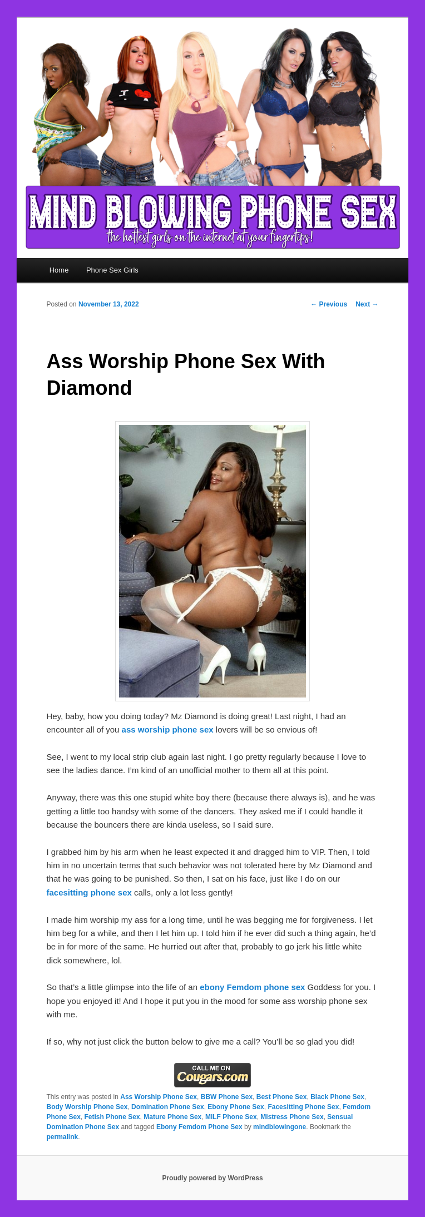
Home (59, 270)
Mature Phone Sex (172, 1117)
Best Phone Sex (281, 1097)
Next (366, 304)
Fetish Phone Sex (112, 1117)
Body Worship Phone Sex (87, 1107)
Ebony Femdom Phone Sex (199, 1127)
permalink (62, 1137)
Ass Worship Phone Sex (158, 1097)
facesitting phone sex (89, 892)
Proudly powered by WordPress (212, 1178)
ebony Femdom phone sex (252, 987)
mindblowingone (279, 1127)
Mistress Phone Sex (291, 1117)
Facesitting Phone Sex (303, 1107)
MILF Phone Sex (231, 1117)
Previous (328, 304)
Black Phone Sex (337, 1097)
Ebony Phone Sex (235, 1107)
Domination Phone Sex (167, 1107)
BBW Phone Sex (227, 1097)
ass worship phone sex (168, 729)
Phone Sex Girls (112, 270)
